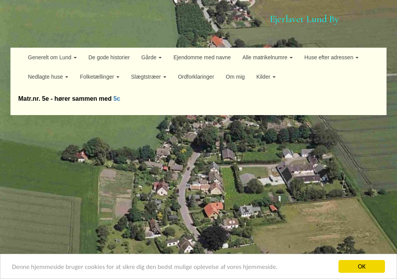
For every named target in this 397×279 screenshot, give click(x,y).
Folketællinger (99, 77)
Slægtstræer (148, 77)
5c (116, 98)
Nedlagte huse (48, 77)
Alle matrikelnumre (267, 57)
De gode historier (109, 57)
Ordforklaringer (196, 77)
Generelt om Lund (52, 57)
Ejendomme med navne (202, 57)
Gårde (152, 57)
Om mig (235, 77)
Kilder (266, 77)
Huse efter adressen (331, 57)
